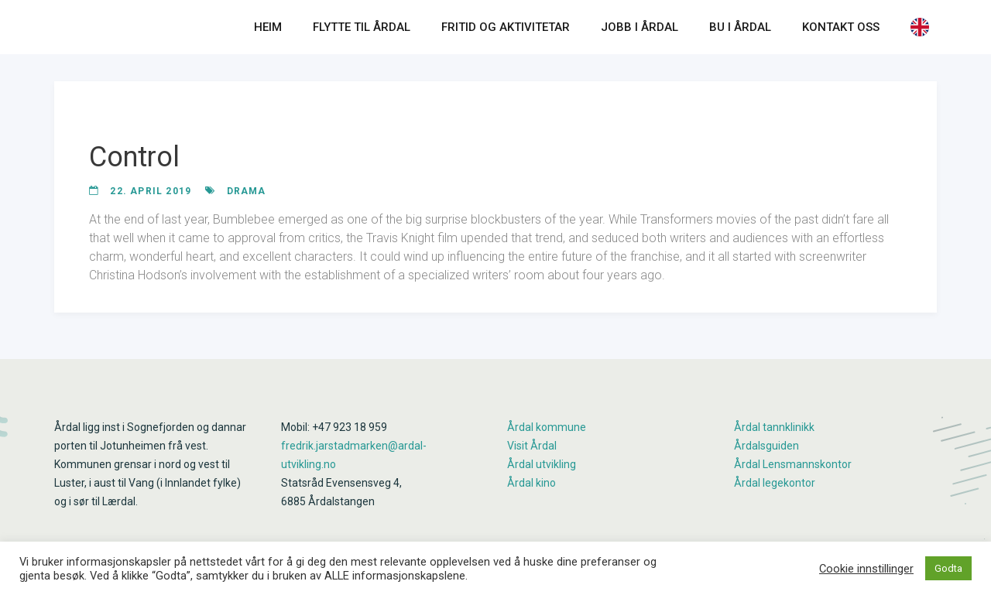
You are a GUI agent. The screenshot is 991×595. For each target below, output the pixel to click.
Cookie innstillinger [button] (866, 569)
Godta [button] (948, 568)
